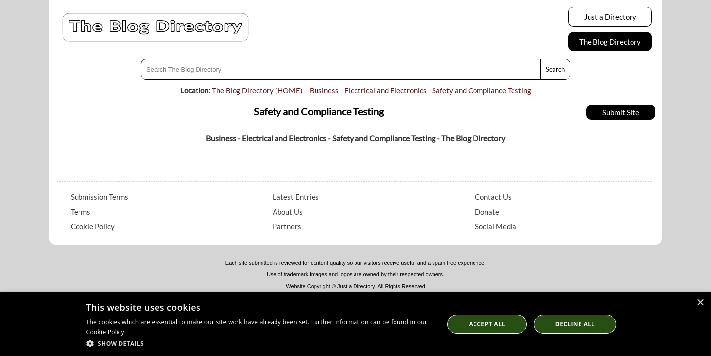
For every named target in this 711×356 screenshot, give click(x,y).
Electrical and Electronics (385, 90)
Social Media (495, 226)
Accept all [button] (487, 324)
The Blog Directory (610, 41)
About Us (288, 211)
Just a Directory (610, 16)
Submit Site (620, 112)
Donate (487, 211)
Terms (80, 211)
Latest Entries (296, 196)
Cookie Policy (93, 226)
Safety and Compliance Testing (481, 90)
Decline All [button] (575, 324)
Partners (287, 226)
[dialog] (355, 324)
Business (324, 90)
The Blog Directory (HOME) (257, 90)
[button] (260, 343)
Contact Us (493, 196)
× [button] (700, 303)
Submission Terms (99, 196)
